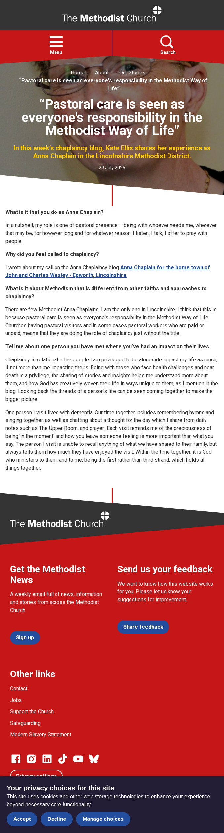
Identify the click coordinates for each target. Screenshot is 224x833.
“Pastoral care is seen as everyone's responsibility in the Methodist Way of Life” (113, 84)
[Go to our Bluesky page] (94, 759)
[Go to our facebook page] (16, 759)
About (102, 73)
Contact (18, 688)
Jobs (16, 700)
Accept (22, 819)
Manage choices (103, 819)
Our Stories (132, 73)
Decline (56, 819)
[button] (56, 41)
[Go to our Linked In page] (47, 759)
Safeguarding (25, 723)
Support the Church (32, 711)
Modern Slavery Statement (40, 735)
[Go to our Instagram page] (31, 759)
